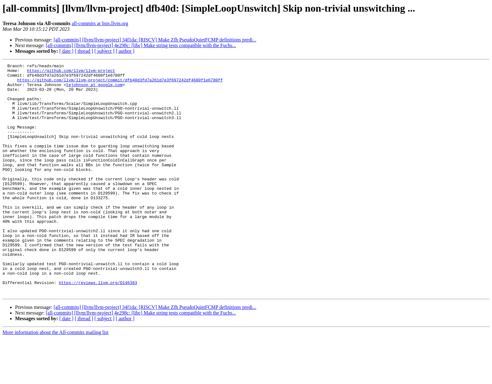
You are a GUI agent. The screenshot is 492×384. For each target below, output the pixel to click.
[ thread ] (84, 51)
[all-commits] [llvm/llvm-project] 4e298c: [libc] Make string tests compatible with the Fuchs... (141, 45)
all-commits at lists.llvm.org (100, 23)
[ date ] (66, 51)
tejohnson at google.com (94, 89)
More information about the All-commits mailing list (56, 378)
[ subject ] (104, 51)
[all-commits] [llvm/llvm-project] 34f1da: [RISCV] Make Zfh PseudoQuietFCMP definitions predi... (155, 39)
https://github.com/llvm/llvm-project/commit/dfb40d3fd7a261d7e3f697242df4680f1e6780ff (120, 83)
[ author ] (125, 51)
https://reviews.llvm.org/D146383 (98, 327)
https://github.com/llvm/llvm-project (71, 72)
